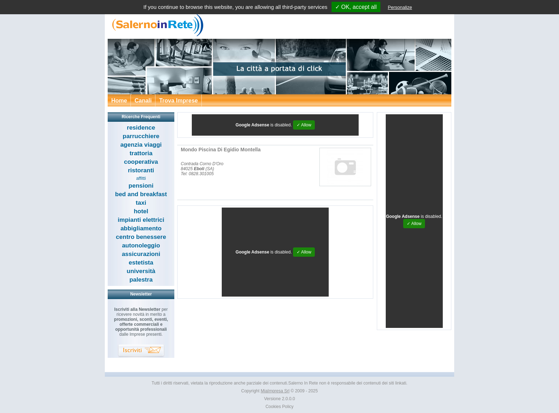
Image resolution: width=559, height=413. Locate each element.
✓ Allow (304, 124)
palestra (141, 279)
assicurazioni (141, 254)
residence (141, 127)
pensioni (141, 185)
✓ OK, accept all (356, 7)
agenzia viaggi (140, 144)
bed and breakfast (141, 194)
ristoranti (141, 170)
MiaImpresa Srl (275, 390)
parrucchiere (141, 136)
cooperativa (141, 161)
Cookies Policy (280, 406)
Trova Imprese (178, 101)
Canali (143, 101)
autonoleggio (141, 245)
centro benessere (141, 237)
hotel (141, 211)
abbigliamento (140, 228)
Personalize (400, 7)
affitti (141, 178)
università (141, 271)
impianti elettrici (141, 219)
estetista (141, 262)
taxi (141, 202)
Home (119, 101)
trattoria (140, 153)
